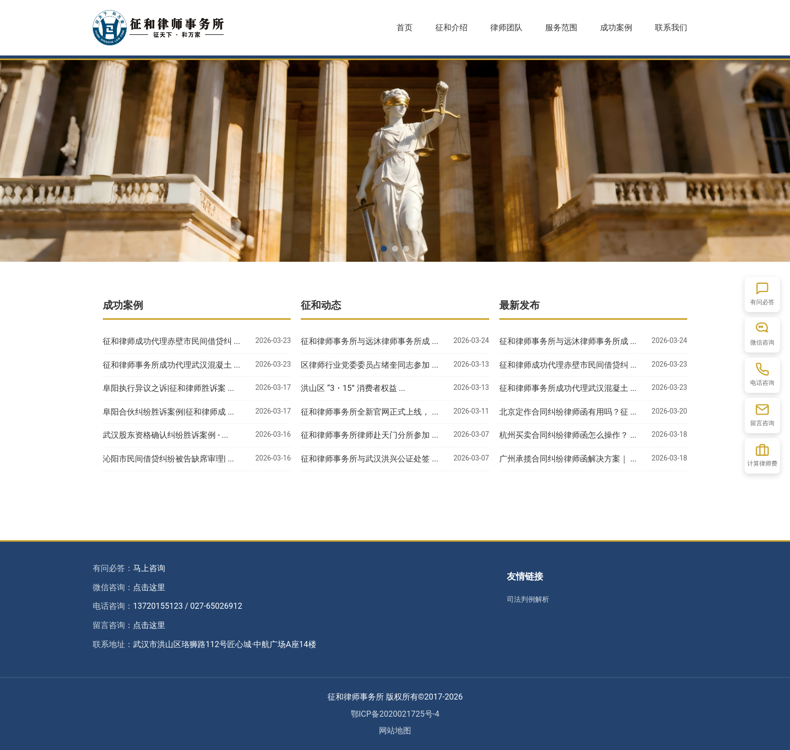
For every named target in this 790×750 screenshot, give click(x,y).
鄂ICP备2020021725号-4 (395, 714)
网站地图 (395, 730)
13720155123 (158, 606)
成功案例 (616, 27)
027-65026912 (216, 606)
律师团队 (506, 27)
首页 (405, 27)
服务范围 (561, 27)
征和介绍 (451, 27)
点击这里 (149, 587)
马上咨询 (149, 568)
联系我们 (671, 27)
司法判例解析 (528, 599)
